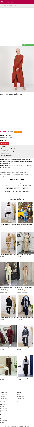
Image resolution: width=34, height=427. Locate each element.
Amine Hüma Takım (16, 191)
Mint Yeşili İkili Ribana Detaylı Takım (10, 287)
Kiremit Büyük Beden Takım (8, 185)
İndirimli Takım (25, 188)
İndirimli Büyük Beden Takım (21, 183)
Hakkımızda (3, 417)
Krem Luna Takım (24, 254)
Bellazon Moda (3, 408)
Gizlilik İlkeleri (3, 420)
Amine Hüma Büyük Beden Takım (24, 185)
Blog (1, 412)
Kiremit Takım (6, 191)
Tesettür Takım (9, 183)
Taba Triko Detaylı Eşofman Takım (11, 254)
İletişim (2, 422)
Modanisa (21, 194)
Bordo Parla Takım (7, 347)
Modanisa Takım (27, 191)
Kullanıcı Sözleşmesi (5, 418)
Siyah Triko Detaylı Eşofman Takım (11, 317)
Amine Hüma (14, 194)
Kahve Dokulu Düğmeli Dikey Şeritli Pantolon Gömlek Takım (15, 378)
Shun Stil (2, 406)
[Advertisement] (17, 26)
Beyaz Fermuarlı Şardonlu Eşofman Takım (13, 224)
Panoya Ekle (4, 143)
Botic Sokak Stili (3, 410)
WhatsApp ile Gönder (27, 45)
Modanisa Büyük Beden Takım (12, 188)
